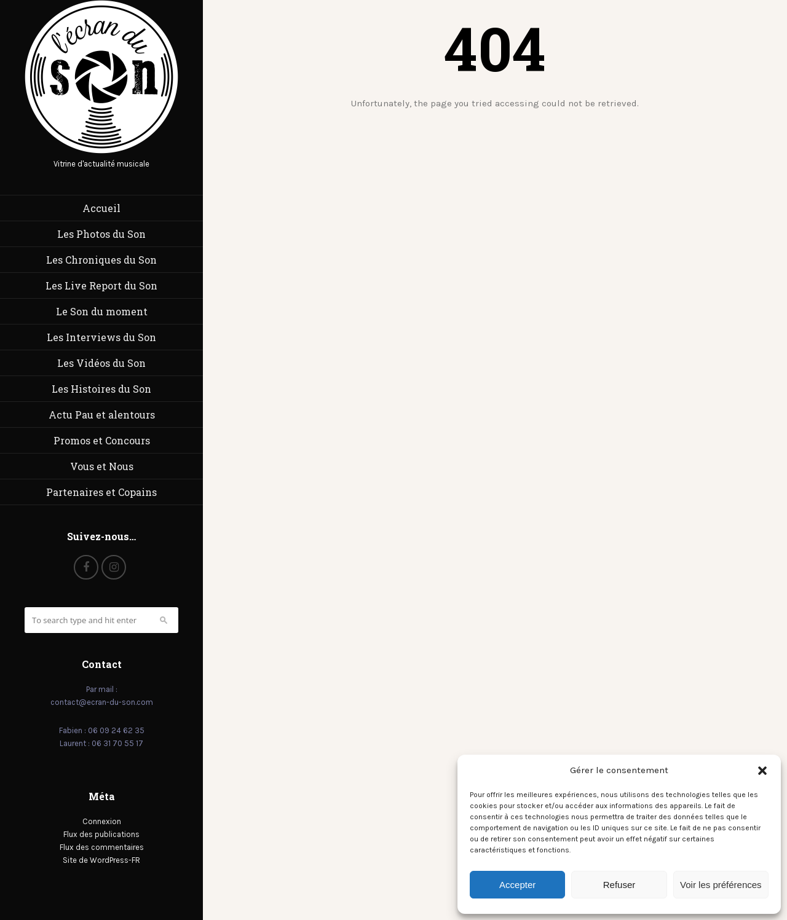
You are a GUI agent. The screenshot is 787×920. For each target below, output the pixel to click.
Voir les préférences (721, 884)
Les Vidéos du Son (101, 362)
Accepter (517, 884)
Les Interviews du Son (101, 337)
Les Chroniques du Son (101, 259)
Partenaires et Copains (101, 492)
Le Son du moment (102, 311)
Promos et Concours (101, 440)
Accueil (101, 208)
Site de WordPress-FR (101, 860)
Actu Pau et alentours (102, 414)
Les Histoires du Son (101, 388)
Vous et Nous (101, 466)
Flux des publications (101, 834)
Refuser (619, 884)
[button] (762, 771)
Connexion (101, 821)
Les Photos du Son (101, 233)
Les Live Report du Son (101, 285)
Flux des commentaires (102, 847)
